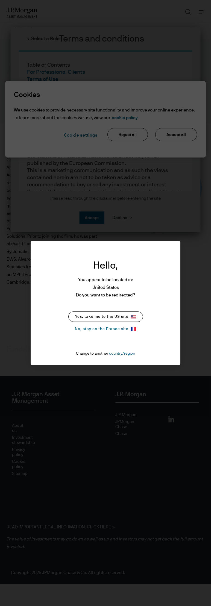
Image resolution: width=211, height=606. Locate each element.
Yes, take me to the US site (105, 317)
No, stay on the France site (105, 329)
